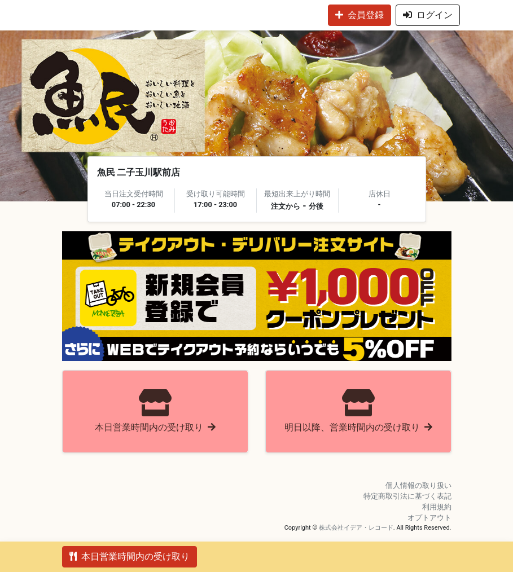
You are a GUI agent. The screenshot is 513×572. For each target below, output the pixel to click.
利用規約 (436, 507)
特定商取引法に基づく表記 (407, 496)
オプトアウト (429, 517)
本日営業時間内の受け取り (129, 556)
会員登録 (359, 15)
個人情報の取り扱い (418, 485)
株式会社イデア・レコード (356, 527)
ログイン (428, 15)
